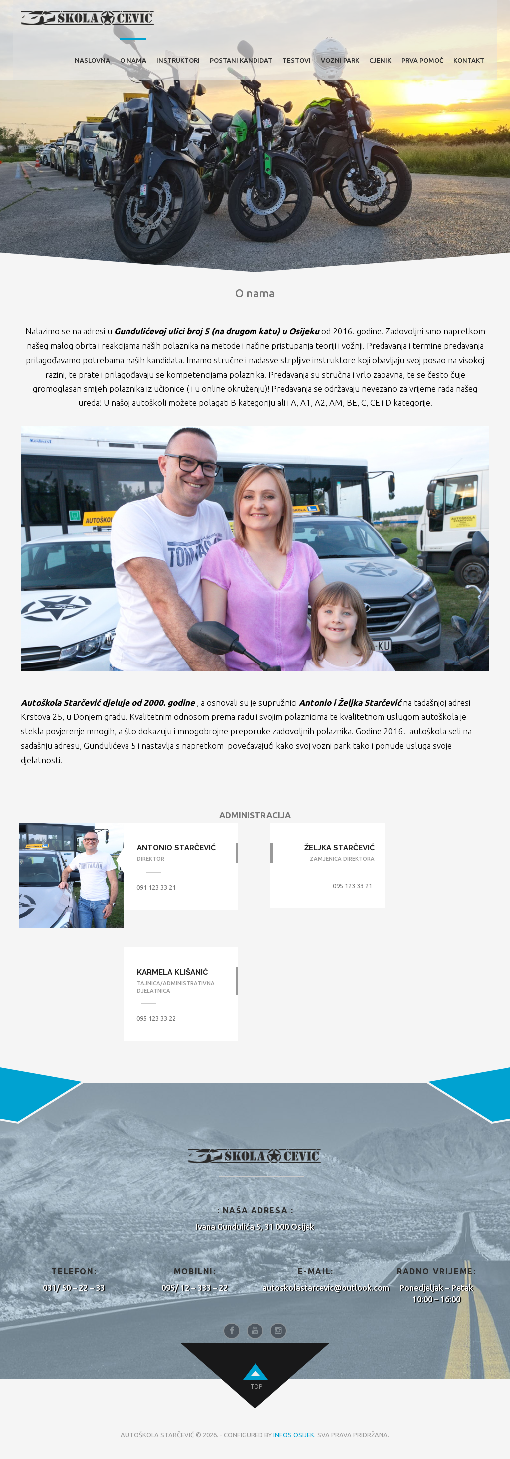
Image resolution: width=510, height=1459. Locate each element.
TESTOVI (296, 60)
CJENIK (380, 60)
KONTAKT (468, 60)
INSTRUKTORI (178, 60)
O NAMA (133, 60)
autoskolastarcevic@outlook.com (325, 1287)
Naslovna (92, 60)
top (256, 1386)
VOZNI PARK (340, 60)
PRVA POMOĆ (422, 60)
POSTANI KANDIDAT (241, 60)
